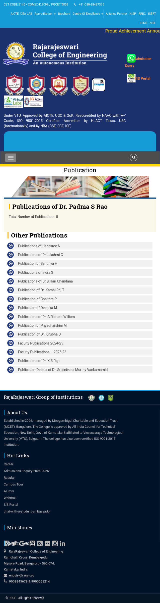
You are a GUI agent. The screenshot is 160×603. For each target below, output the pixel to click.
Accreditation (45, 14)
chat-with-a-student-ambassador (27, 511)
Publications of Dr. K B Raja (39, 361)
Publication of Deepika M (37, 308)
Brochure (64, 14)
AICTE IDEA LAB (21, 14)
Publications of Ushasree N (39, 246)
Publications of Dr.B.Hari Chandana (45, 281)
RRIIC (142, 14)
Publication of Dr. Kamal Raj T (41, 290)
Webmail (10, 498)
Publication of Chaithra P (37, 299)
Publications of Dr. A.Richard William (46, 317)
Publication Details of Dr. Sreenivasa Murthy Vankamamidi (63, 370)
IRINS (143, 23)
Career (8, 464)
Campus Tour (13, 484)
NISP (132, 14)
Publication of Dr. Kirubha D (39, 334)
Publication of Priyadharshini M (42, 326)
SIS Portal (141, 75)
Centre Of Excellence (87, 14)
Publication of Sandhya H (37, 264)
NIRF (152, 23)
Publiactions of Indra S (35, 272)
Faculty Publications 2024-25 (40, 343)
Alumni (9, 491)
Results (9, 478)
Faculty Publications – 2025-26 (42, 352)
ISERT (152, 14)
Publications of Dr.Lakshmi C (40, 255)
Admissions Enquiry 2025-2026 (26, 471)
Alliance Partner (116, 14)
